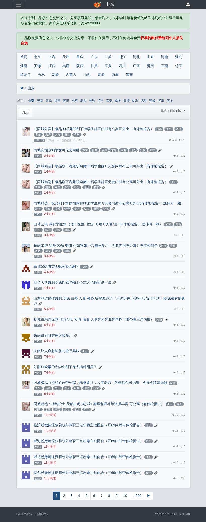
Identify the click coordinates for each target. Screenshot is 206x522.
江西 (51, 66)
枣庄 (66, 100)
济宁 (101, 100)
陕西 (80, 66)
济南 (40, 100)
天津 (65, 57)
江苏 (108, 57)
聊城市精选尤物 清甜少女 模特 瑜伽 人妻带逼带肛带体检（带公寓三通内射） (94, 319)
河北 (136, 57)
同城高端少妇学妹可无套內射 (56, 150)
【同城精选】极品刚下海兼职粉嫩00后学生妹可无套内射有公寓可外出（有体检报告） (101, 166)
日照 (126, 100)
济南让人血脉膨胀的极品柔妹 (56, 351)
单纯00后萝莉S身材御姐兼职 (56, 267)
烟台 (83, 100)
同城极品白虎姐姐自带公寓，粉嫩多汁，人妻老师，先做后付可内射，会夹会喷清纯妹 (101, 383)
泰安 (109, 100)
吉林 (41, 75)
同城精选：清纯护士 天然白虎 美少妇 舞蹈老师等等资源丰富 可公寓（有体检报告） (99, 404)
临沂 (135, 100)
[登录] (188, 4)
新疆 (55, 75)
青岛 (49, 100)
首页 (23, 57)
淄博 (57, 100)
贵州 (150, 66)
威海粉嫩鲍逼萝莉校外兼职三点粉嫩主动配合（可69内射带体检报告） (88, 441)
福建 (65, 66)
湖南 (23, 66)
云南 (164, 66)
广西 (136, 66)
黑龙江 (25, 75)
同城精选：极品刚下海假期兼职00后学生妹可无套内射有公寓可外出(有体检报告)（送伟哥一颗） (109, 203)
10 (125, 496)
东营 (75, 100)
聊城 (152, 100)
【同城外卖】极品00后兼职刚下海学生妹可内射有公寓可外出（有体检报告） (94, 129)
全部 (31, 100)
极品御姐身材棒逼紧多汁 (53, 335)
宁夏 (108, 66)
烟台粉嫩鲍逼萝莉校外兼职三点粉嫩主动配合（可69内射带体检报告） (88, 473)
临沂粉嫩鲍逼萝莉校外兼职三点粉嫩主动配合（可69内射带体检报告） (88, 425)
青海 (101, 75)
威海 (118, 100)
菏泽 (170, 100)
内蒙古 (71, 75)
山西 (87, 75)
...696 (137, 496)
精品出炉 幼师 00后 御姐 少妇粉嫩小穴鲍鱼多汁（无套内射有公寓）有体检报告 (96, 245)
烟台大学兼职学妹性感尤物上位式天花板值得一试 (72, 282)
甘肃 (94, 66)
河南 (164, 57)
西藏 (115, 75)
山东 (150, 57)
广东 (94, 57)
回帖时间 (176, 111)
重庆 (80, 57)
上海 (51, 57)
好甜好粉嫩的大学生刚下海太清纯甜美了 (65, 367)
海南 (129, 75)
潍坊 (92, 100)
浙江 (122, 57)
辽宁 (178, 66)
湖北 (178, 57)
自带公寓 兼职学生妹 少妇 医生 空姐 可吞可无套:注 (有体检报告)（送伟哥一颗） (98, 224)
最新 (25, 112)
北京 (37, 57)
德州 (144, 100)
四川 (122, 66)
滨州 (161, 100)
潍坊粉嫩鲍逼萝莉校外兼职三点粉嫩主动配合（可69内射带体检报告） (88, 457)
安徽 (37, 66)
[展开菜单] (19, 4)
